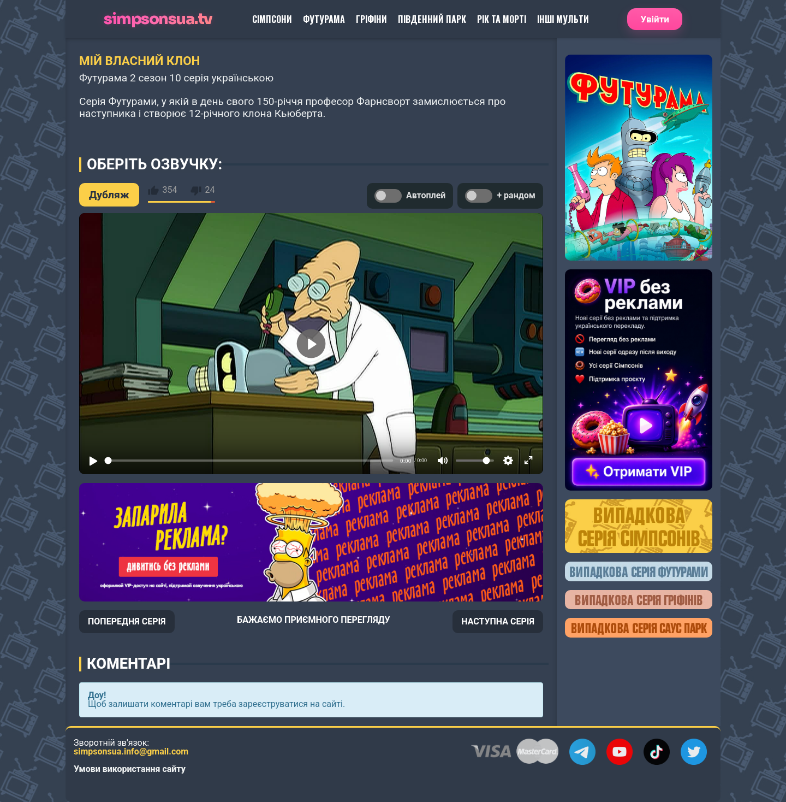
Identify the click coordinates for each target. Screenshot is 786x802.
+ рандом (500, 196)
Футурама (324, 19)
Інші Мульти (563, 19)
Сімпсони (272, 19)
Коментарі (128, 664)
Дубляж (109, 194)
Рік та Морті (501, 19)
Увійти (654, 19)
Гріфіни (371, 19)
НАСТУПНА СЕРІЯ (497, 621)
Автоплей (409, 196)
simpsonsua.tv (158, 19)
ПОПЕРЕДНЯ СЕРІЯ (127, 621)
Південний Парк (432, 19)
